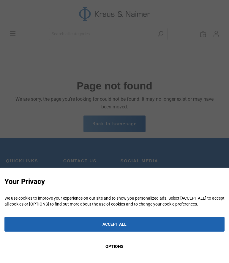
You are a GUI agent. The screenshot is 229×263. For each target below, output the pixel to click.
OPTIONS (114, 246)
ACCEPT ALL (114, 224)
